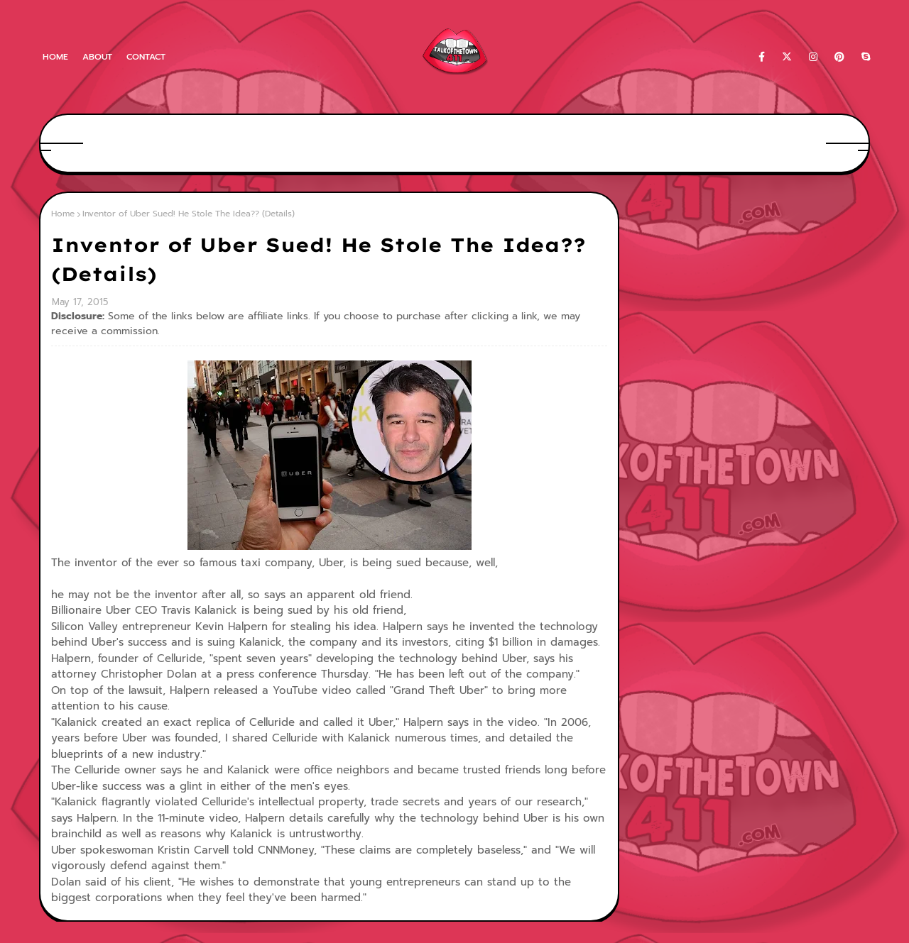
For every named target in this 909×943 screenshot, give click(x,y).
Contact (145, 56)
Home (55, 56)
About (97, 56)
